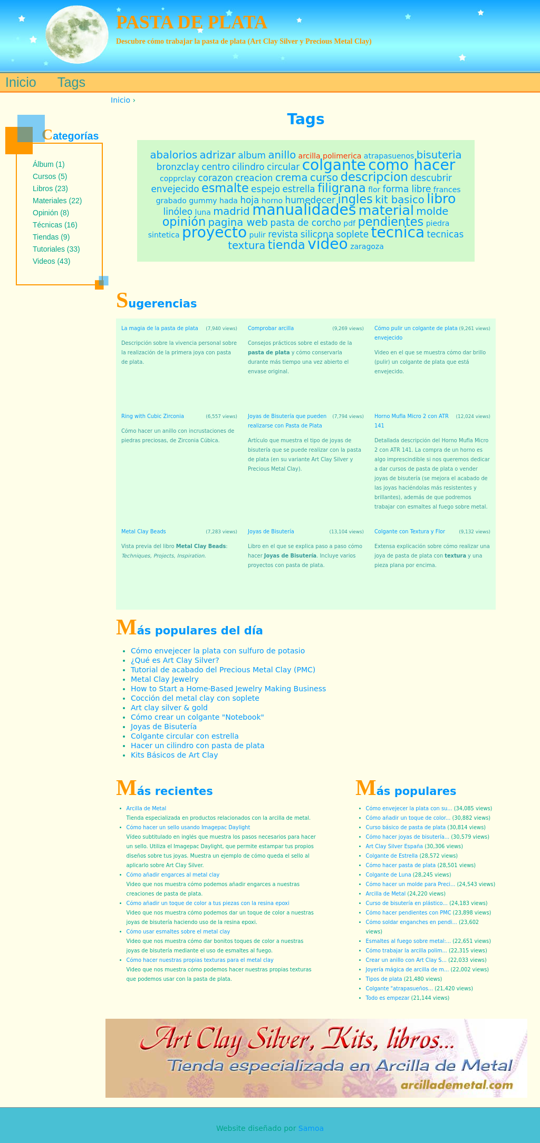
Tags (71, 82)
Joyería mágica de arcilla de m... (407, 969)
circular (283, 167)
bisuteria (439, 155)
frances (447, 189)
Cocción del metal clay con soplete (195, 698)
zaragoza (367, 246)
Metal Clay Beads (143, 531)
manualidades (304, 209)
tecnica (398, 232)
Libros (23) (50, 188)
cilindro (248, 167)
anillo (282, 155)
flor (374, 189)
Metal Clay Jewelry (165, 679)
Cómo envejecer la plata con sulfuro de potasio (218, 651)
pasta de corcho (306, 222)
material (386, 210)
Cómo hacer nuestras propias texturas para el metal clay (200, 960)
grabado (171, 200)
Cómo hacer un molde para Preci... (411, 884)
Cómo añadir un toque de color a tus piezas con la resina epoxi (208, 903)
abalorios (174, 155)
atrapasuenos (389, 156)
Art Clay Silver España (394, 846)
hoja (249, 200)
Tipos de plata (384, 979)
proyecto (214, 232)
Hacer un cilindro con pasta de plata (198, 745)
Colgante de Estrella (392, 856)
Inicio (120, 100)
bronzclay (178, 167)
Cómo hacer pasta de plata (401, 865)
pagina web (238, 222)
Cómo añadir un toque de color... (408, 818)
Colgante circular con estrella (185, 736)
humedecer (310, 200)
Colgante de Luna (388, 875)
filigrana (341, 188)
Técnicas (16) (55, 225)
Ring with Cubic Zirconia (152, 416)
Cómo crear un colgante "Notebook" (197, 717)
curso (324, 178)
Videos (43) (51, 261)
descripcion (374, 177)
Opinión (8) (51, 212)
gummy (203, 200)
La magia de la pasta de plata (159, 328)
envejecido (175, 189)
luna (203, 212)
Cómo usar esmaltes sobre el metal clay (178, 932)
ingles (355, 199)
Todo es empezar (388, 998)
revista (283, 234)
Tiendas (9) (51, 237)
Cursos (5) (50, 176)
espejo (265, 189)
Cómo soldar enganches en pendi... (411, 922)
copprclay (178, 178)
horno (272, 200)
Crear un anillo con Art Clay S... (406, 960)
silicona (317, 234)
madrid (231, 211)
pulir (257, 235)
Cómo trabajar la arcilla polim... (406, 950)
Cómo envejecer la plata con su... (409, 808)
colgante (334, 165)
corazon (215, 178)
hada (228, 200)
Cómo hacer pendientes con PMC (408, 913)
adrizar (218, 155)
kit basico (400, 200)
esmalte (225, 188)
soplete (352, 234)
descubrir (431, 178)
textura (246, 246)
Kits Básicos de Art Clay (174, 755)
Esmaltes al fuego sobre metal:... (408, 941)
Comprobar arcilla (271, 328)
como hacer (411, 165)
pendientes (390, 221)
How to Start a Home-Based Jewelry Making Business (228, 688)
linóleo (177, 211)
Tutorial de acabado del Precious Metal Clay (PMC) (223, 669)
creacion (254, 178)
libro (441, 198)
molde (432, 211)
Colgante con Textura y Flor (409, 531)
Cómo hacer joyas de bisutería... (408, 837)
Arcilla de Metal (147, 808)
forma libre (407, 189)
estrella (299, 189)
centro (215, 167)
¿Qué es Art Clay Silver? (175, 660)
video (327, 244)
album (252, 155)
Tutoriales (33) (56, 249)
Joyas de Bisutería (271, 531)
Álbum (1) (49, 164)
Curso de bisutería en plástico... (407, 903)
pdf (349, 223)
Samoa (311, 1128)
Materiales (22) (57, 200)
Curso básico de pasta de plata (406, 827)
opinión (184, 221)
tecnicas (445, 234)
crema (291, 178)
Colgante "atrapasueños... (399, 988)
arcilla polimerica (330, 156)
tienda (286, 245)
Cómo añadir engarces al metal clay (173, 875)
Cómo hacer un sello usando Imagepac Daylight (188, 827)
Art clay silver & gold (169, 707)
